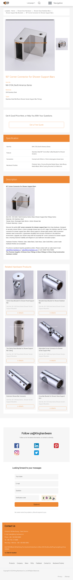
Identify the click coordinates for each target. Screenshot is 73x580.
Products (12, 563)
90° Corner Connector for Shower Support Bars (39, 13)
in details (20, 313)
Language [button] (30, 3)
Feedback (39, 563)
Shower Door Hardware (24, 11)
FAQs (32, 563)
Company (20, 563)
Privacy (60, 576)
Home (13, 11)
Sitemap (67, 576)
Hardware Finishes (58, 563)
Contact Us (47, 563)
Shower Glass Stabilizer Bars (42, 11)
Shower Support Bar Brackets (14, 13)
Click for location (11, 553)
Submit (37, 504)
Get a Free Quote (36, 125)
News (26, 563)
